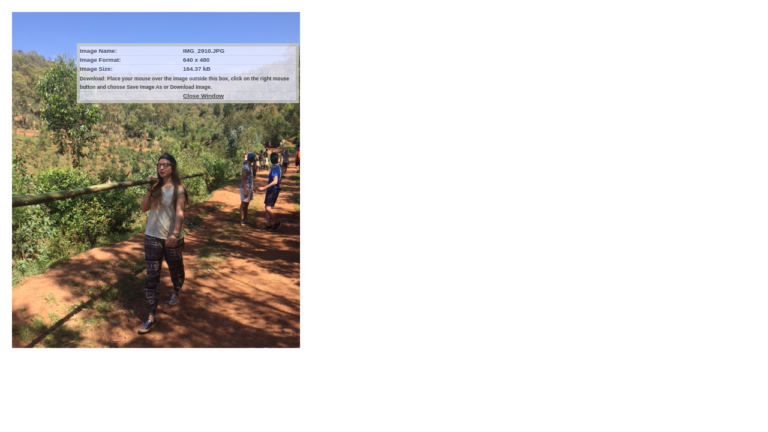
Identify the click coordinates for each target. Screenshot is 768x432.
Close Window (203, 95)
